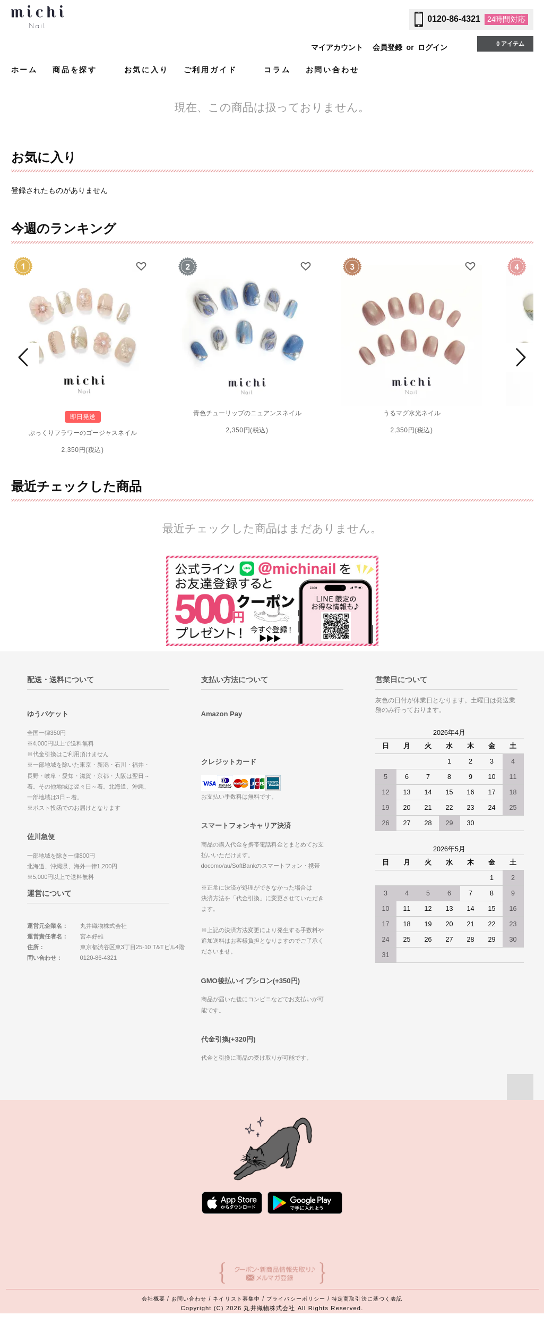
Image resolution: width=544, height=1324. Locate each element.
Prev (25, 357)
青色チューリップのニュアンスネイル (247, 413)
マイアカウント (337, 47)
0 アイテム (503, 43)
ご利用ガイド (216, 69)
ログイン (432, 47)
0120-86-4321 (453, 18)
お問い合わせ (332, 69)
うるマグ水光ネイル (412, 413)
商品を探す (81, 69)
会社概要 (153, 1299)
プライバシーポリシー (295, 1299)
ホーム (24, 69)
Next (519, 357)
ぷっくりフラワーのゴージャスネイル (83, 433)
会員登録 (387, 47)
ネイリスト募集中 (236, 1299)
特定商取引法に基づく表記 (367, 1299)
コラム (277, 69)
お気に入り (146, 69)
